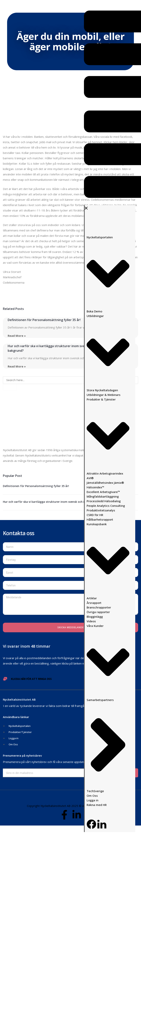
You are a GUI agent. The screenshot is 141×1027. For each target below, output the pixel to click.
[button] (109, 105)
